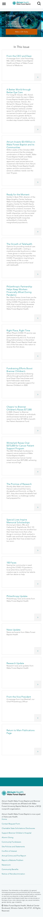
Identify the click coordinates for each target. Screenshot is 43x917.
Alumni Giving (7, 837)
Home (4, 819)
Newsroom (6, 865)
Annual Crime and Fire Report (14, 856)
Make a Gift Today (21, 32)
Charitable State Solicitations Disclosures (18, 828)
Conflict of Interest (9, 851)
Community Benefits (10, 869)
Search (38, 2)
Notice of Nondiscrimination (13, 874)
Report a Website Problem (12, 860)
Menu (4, 2)
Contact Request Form (11, 824)
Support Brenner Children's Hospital (16, 833)
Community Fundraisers (11, 842)
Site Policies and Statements (13, 846)
